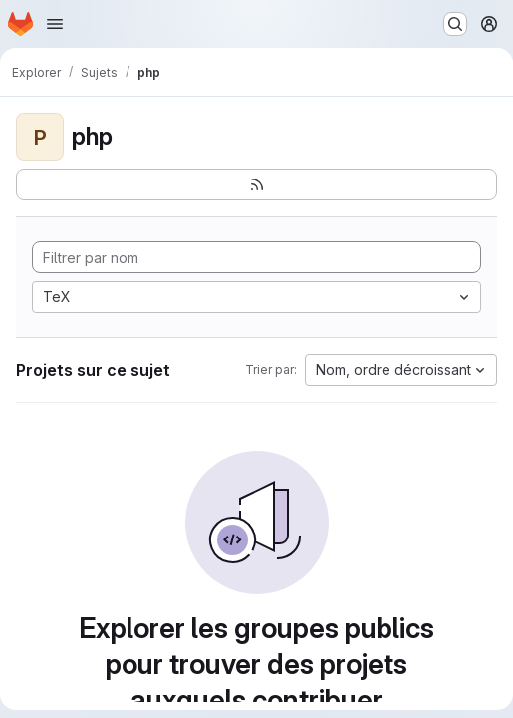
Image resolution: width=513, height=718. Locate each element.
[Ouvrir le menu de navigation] (55, 24)
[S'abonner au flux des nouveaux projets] (256, 184)
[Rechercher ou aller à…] (455, 24)
